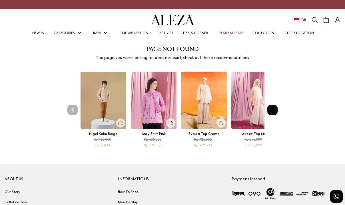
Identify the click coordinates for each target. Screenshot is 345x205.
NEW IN (37, 33)
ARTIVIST (165, 33)
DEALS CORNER (195, 33)
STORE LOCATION (299, 33)
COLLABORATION (133, 33)
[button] (337, 20)
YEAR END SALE (229, 33)
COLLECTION (263, 33)
